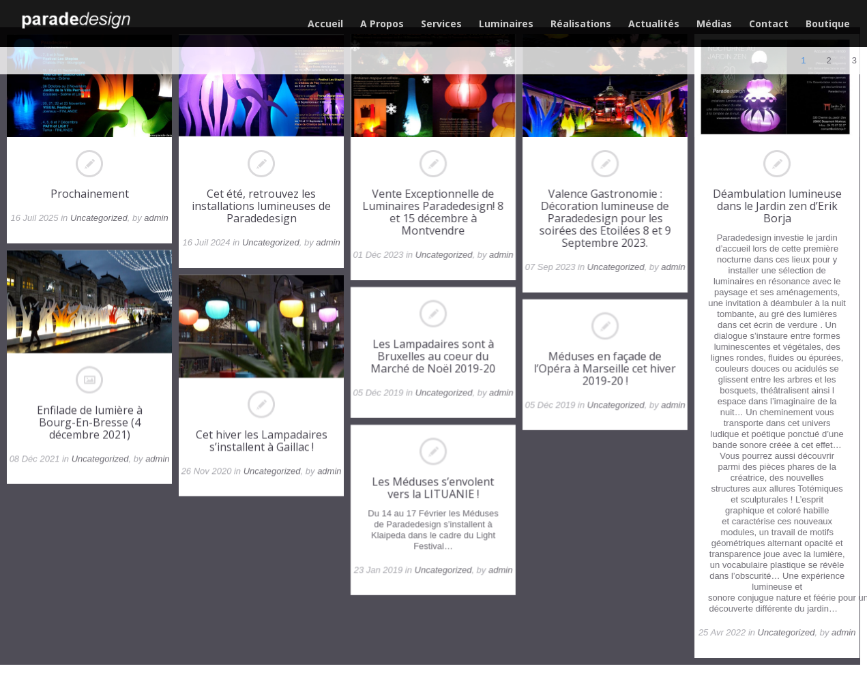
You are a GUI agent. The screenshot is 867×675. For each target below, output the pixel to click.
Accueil (325, 23)
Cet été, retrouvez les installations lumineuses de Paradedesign (261, 206)
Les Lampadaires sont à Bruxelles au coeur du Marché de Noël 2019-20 (433, 356)
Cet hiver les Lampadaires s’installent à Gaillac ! (261, 440)
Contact (769, 23)
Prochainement (89, 193)
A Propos (382, 23)
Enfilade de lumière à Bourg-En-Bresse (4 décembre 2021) (90, 422)
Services (441, 23)
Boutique (828, 23)
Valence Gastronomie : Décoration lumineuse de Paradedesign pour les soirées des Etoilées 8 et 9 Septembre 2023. (605, 218)
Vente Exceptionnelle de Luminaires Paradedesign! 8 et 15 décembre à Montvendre (433, 212)
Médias (714, 23)
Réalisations (580, 23)
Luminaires (506, 23)
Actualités (653, 23)
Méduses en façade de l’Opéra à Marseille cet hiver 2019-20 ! (606, 368)
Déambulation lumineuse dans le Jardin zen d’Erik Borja (777, 206)
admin (156, 218)
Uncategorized (99, 218)
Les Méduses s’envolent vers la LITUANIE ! (433, 487)
